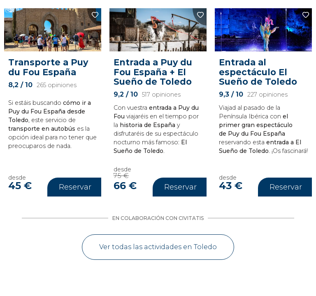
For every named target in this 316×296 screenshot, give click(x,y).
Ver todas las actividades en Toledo (158, 247)
